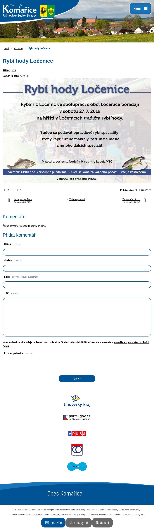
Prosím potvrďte (18, 353)
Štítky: (6, 70)
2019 (14, 70)
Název (12, 244)
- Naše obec (124, 467)
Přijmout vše (49, 522)
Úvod (6, 48)
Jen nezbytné (79, 522)
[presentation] (25, 370)
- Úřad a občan (126, 473)
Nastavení (107, 522)
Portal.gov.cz (77, 402)
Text (11, 292)
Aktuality (18, 48)
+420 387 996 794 (24, 467)
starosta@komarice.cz (27, 460)
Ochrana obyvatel (38, 419)
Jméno (12, 260)
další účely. (135, 508)
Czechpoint (115, 419)
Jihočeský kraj (25, 402)
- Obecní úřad (90, 467)
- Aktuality (88, 478)
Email (21, 276)
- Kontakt (123, 478)
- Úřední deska (91, 473)
